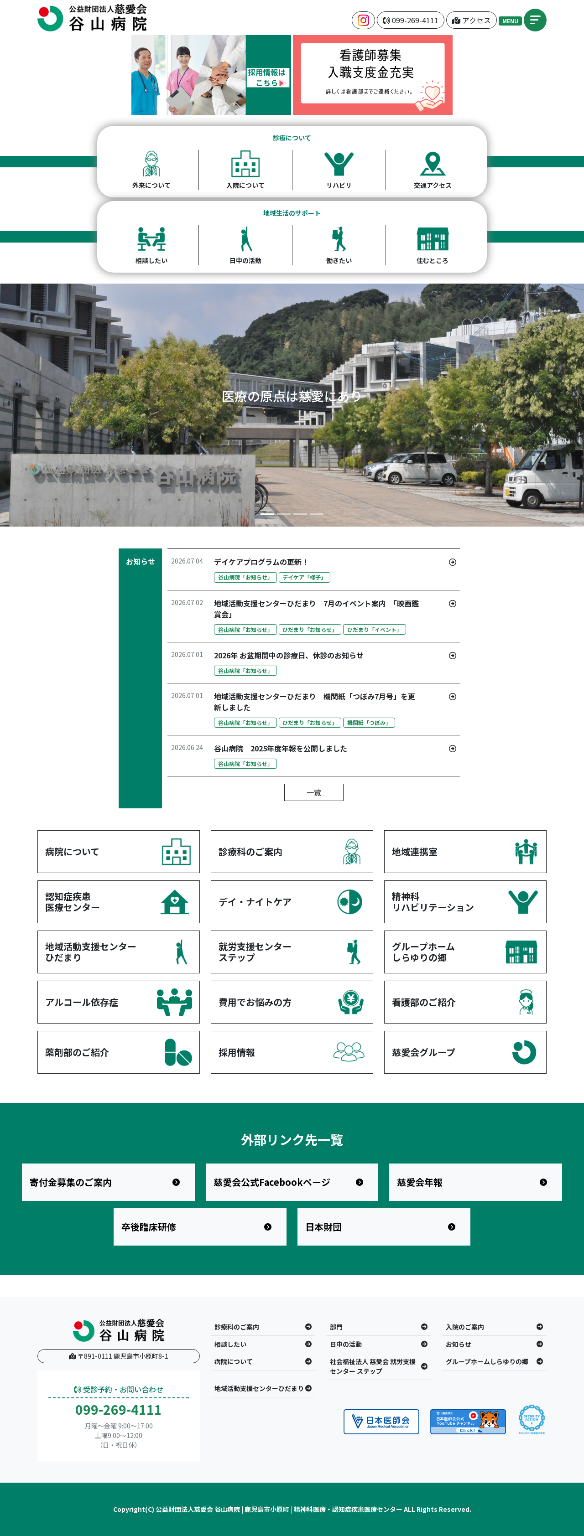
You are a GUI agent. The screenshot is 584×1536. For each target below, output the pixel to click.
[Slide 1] (267, 514)
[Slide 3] (300, 514)
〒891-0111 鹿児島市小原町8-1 (118, 1355)
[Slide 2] (284, 514)
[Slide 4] (316, 514)
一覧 (314, 792)
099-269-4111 (118, 1409)
